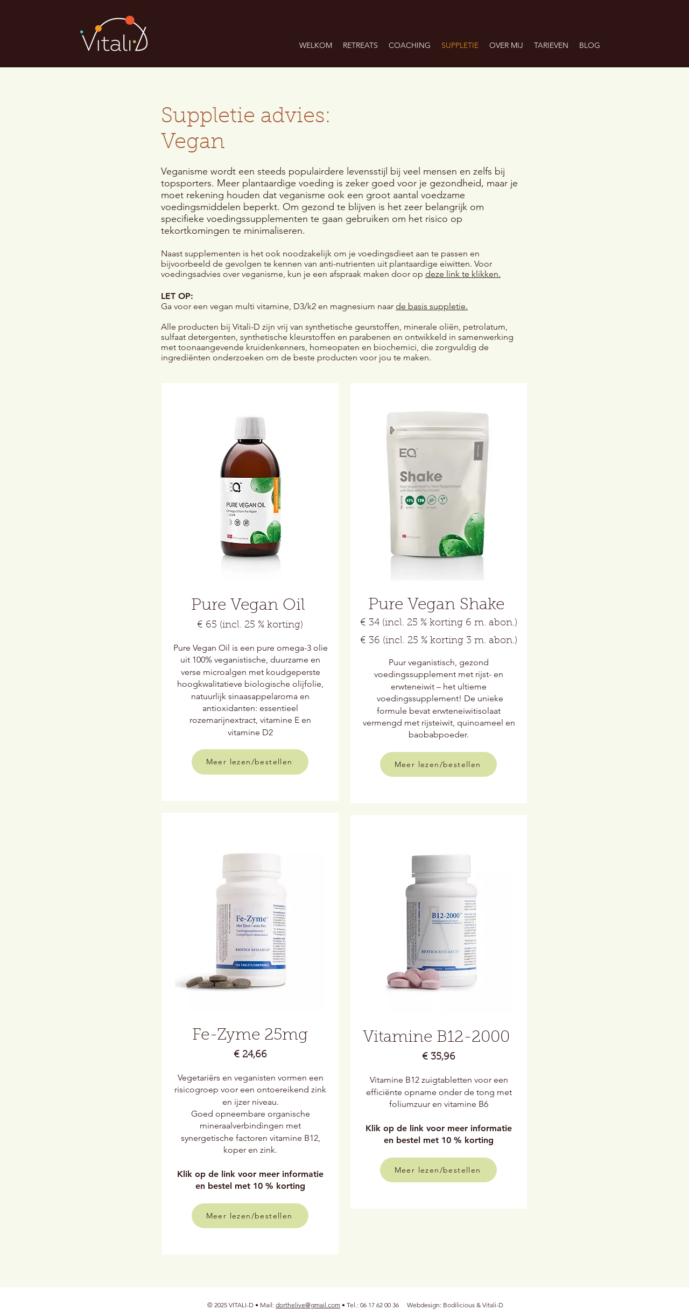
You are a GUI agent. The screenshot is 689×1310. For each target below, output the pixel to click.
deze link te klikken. (463, 274)
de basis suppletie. (432, 306)
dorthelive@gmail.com (308, 1305)
